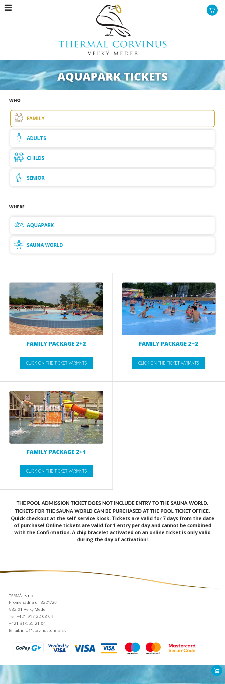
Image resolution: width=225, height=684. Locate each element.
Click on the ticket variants (56, 363)
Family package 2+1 (56, 451)
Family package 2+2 (56, 343)
